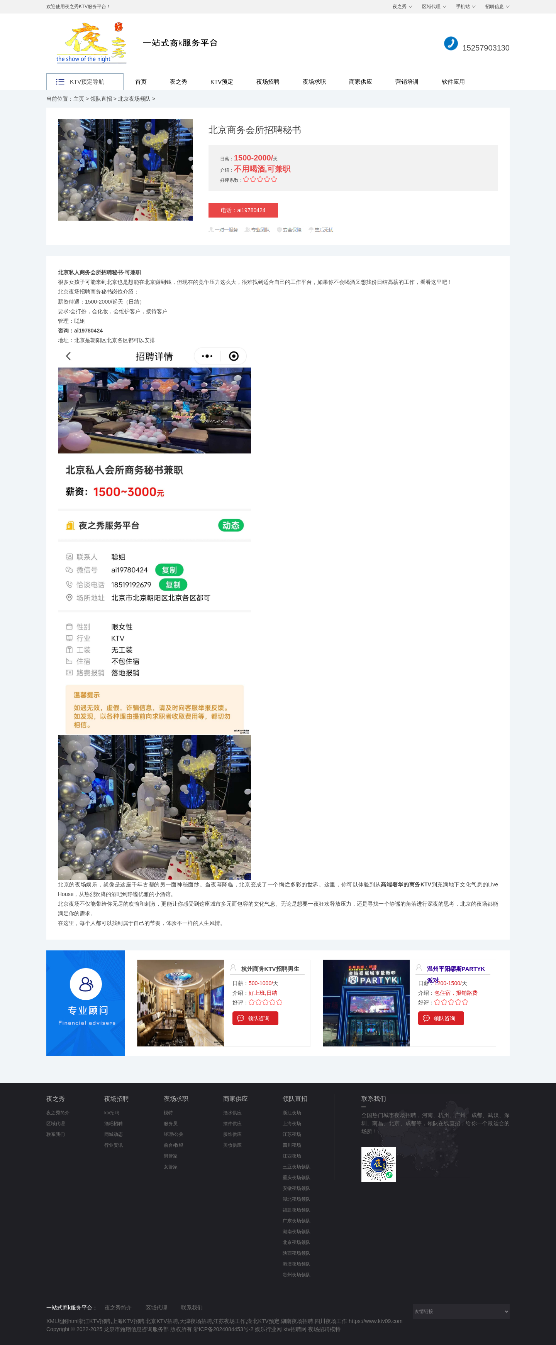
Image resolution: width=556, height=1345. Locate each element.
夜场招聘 (268, 81)
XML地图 (57, 1321)
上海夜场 (292, 1123)
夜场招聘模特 (324, 1329)
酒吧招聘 (113, 1123)
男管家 (171, 1156)
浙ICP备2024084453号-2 (223, 1329)
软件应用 (453, 81)
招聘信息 (494, 6)
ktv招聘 (111, 1112)
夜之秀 (400, 6)
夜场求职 (314, 81)
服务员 (171, 1123)
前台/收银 (173, 1145)
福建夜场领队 (296, 1210)
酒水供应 (232, 1112)
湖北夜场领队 (296, 1199)
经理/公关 (173, 1134)
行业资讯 (113, 1145)
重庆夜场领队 (296, 1177)
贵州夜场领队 (296, 1274)
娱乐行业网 (269, 1329)
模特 (168, 1112)
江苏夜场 (292, 1134)
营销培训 (407, 81)
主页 (78, 99)
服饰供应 (232, 1134)
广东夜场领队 (296, 1220)
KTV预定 (221, 81)
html (73, 1321)
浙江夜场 (292, 1112)
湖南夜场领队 (296, 1231)
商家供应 (360, 81)
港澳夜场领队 (296, 1264)
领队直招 (101, 99)
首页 (141, 81)
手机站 (463, 6)
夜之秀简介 (58, 1112)
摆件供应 (232, 1123)
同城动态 (113, 1134)
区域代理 (431, 6)
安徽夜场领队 (296, 1188)
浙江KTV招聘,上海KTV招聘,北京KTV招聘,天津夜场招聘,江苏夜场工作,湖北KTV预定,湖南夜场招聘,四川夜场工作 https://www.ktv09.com (240, 1321)
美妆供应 (232, 1145)
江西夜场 (292, 1156)
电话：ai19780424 (243, 210)
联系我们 (55, 1134)
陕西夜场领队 (296, 1253)
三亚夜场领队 (296, 1166)
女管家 (171, 1166)
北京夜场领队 (134, 99)
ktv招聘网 (295, 1329)
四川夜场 (292, 1145)
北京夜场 (69, 904)
